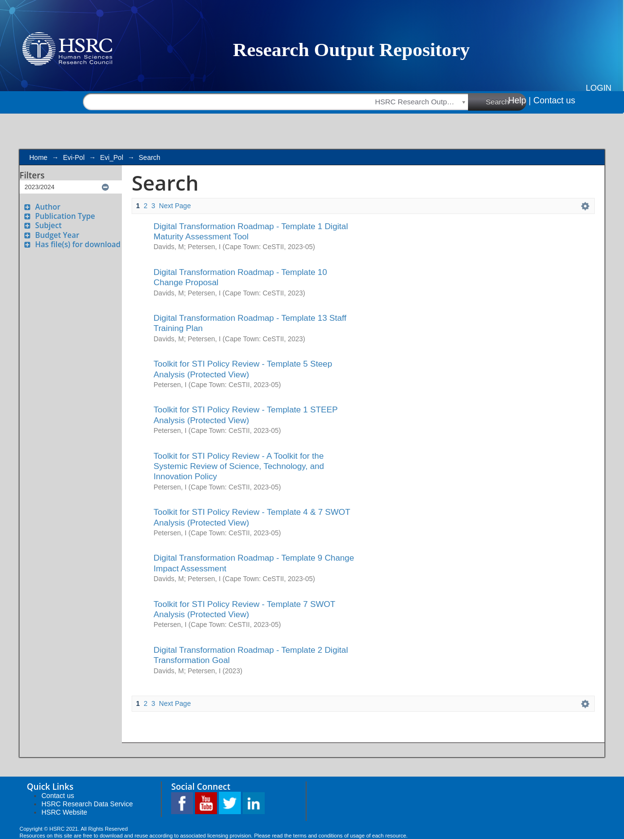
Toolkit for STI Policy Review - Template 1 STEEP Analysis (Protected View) (245, 415)
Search (506, 101)
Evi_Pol (111, 157)
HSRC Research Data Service (87, 804)
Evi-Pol (73, 157)
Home (38, 157)
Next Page (175, 206)
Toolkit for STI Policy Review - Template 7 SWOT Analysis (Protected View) (244, 609)
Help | (519, 100)
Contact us (554, 100)
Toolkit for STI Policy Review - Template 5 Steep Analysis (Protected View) (243, 369)
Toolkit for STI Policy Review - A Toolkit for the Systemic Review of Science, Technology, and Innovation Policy (239, 466)
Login (599, 88)
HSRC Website (64, 812)
